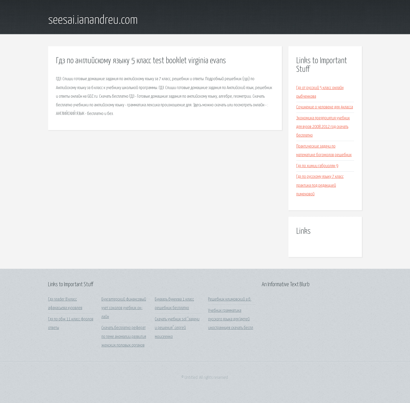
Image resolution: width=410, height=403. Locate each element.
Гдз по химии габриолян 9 (317, 166)
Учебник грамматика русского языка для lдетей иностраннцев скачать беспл (230, 319)
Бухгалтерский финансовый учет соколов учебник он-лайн (123, 308)
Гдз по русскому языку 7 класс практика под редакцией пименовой (320, 185)
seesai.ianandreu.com (93, 20)
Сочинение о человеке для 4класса (324, 107)
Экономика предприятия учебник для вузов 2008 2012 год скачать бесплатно (323, 127)
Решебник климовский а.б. (229, 299)
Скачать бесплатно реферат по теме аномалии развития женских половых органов (123, 337)
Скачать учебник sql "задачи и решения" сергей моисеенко (177, 328)
